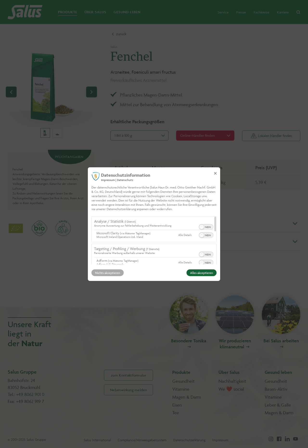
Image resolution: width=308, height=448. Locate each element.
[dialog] (154, 224)
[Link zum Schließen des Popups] (215, 173)
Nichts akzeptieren (107, 273)
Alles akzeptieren (201, 273)
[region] (154, 240)
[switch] (206, 226)
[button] (201, 227)
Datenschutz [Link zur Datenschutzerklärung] (125, 180)
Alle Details (185, 235)
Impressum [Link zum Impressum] (108, 180)
